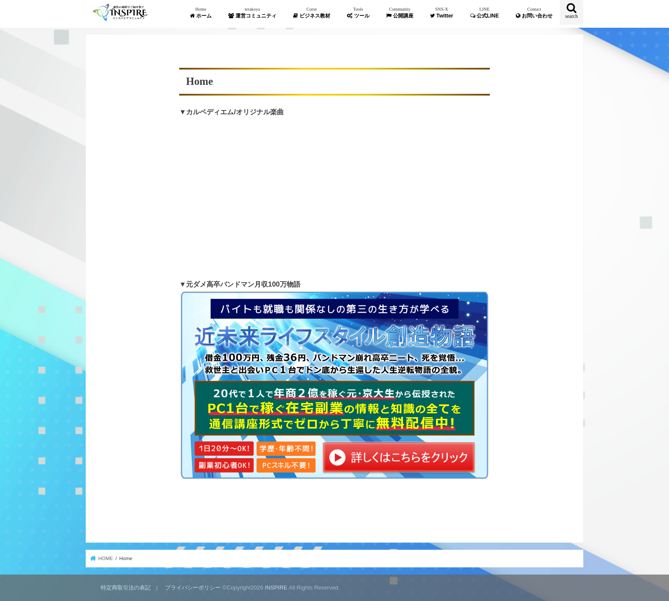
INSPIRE (276, 587)
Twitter (441, 12)
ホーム (200, 12)
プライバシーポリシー (193, 587)
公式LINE (484, 12)
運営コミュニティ (252, 12)
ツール (358, 12)
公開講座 (399, 12)
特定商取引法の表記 (126, 587)
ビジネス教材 (311, 12)
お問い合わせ (534, 12)
